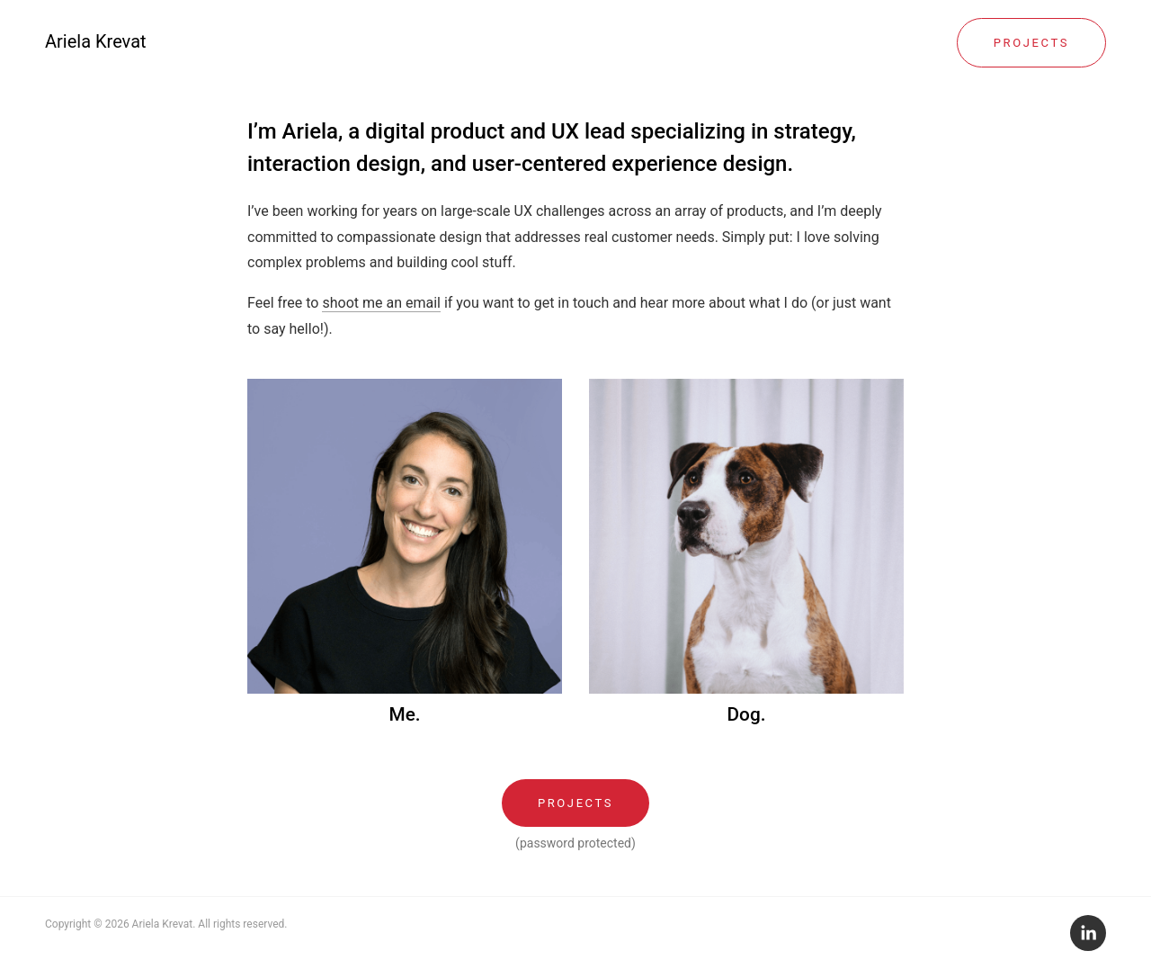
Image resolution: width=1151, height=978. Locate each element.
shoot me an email (381, 302)
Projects (1031, 42)
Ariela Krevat (96, 41)
